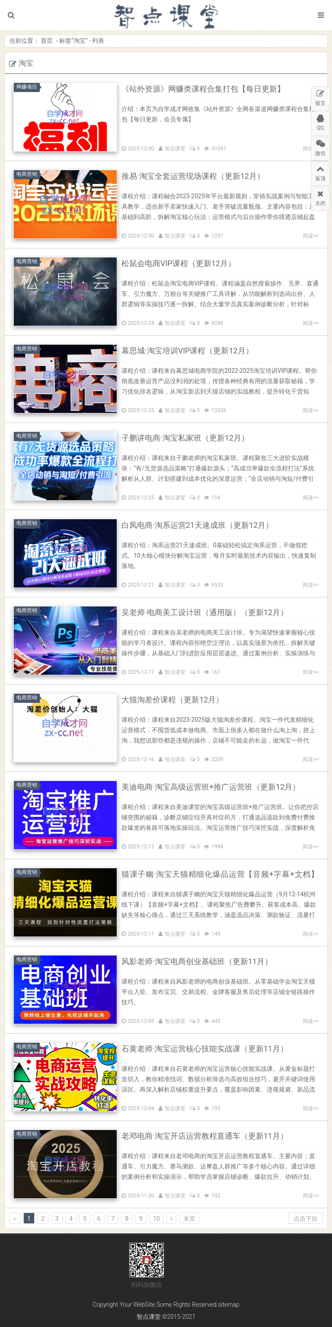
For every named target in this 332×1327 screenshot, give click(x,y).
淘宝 (79, 40)
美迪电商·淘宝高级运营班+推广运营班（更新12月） (210, 786)
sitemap (228, 1304)
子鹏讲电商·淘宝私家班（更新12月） (185, 437)
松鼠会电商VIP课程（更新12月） (178, 263)
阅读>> (311, 236)
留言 (320, 96)
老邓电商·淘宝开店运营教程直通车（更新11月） (204, 1135)
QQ (320, 121)
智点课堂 (166, 15)
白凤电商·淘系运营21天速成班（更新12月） (197, 525)
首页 (47, 40)
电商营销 (28, 174)
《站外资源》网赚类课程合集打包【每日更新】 (203, 88)
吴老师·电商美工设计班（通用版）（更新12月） (204, 612)
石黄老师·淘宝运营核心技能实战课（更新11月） (204, 1048)
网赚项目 (28, 87)
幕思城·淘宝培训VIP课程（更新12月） (187, 350)
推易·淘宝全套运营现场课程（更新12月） (193, 176)
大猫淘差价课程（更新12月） (172, 699)
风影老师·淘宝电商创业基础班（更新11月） (196, 961)
